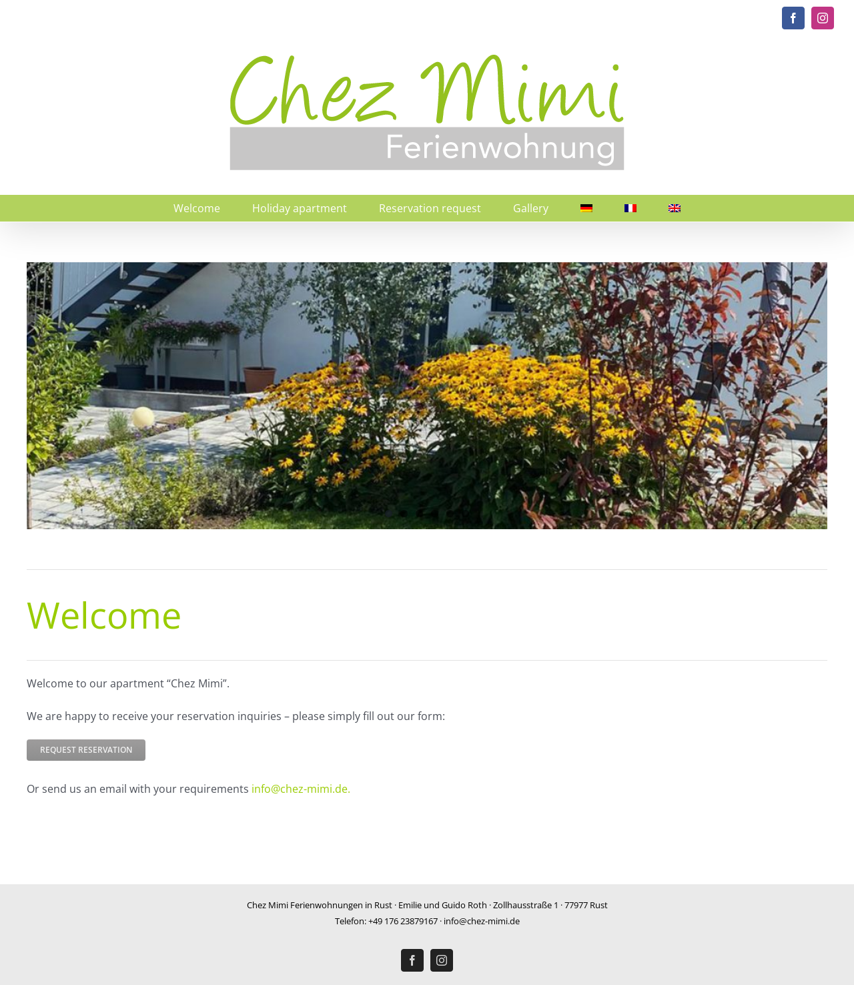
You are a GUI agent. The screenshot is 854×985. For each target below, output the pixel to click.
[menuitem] (586, 208)
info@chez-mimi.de (482, 921)
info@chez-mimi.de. (301, 788)
